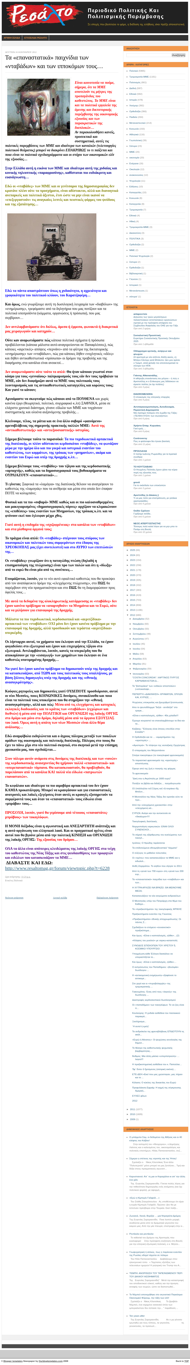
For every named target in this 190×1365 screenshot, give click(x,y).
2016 (133, 595)
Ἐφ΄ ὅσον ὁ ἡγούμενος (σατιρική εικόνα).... (154, 1069)
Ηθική (132, 221)
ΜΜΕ (132, 152)
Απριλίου (137, 658)
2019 (133, 580)
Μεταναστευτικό (137, 123)
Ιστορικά (133, 285)
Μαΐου (136, 653)
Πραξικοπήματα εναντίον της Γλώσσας (152, 914)
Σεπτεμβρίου (139, 633)
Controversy (140, 438)
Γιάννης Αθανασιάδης (145, 375)
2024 (133, 555)
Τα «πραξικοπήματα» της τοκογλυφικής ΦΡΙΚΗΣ (157, 909)
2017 (133, 590)
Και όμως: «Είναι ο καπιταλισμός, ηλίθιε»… (154, 962)
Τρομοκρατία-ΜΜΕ (139, 76)
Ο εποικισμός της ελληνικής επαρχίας (151, 397)
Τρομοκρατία (136, 209)
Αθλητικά (134, 134)
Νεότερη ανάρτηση (14, 897)
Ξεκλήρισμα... (139, 1021)
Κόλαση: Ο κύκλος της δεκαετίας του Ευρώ (154, 1082)
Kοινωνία (134, 198)
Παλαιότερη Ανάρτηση (107, 897)
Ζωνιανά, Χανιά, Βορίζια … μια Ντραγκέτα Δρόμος (155, 1215)
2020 (133, 575)
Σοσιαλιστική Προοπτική (147, 335)
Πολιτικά (133, 70)
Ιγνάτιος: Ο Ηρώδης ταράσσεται (148, 843)
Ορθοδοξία (135, 111)
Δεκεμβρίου (139, 618)
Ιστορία (133, 99)
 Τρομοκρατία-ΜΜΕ (139, 227)
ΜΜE (132, 250)
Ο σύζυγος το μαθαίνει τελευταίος (149, 853)
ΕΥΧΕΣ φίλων (139, 1095)
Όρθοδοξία (135, 267)
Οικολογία (134, 169)
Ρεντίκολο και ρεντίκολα (141, 1233)
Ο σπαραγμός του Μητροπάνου (148, 750)
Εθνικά (132, 94)
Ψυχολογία (134, 181)
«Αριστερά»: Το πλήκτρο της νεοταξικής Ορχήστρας (158, 745)
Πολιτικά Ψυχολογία (139, 256)
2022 (133, 565)
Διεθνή (132, 88)
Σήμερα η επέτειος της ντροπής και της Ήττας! (153, 1158)
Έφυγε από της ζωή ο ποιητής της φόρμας (154, 768)
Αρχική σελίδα (60, 897)
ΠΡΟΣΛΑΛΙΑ (140, 451)
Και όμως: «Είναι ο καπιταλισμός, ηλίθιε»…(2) (155, 935)
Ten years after (137, 1315)
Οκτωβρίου (139, 628)
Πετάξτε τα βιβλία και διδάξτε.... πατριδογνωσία (156, 783)
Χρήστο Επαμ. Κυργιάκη (146, 425)
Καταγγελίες (135, 192)
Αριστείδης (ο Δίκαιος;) (146, 495)
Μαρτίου (137, 663)
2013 (133, 610)
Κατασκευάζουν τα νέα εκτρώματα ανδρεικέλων (156, 895)
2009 (133, 1119)
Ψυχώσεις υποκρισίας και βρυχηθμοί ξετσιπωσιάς (157, 702)
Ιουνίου (137, 648)
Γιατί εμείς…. (139, 428)
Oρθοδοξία (135, 244)
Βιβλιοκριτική (136, 273)
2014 (133, 605)
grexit (136, 482)
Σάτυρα (133, 146)
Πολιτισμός (135, 82)
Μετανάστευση (136, 290)
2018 (133, 585)
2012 (133, 615)
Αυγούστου (139, 638)
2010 (133, 1114)
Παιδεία (133, 117)
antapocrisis (140, 314)
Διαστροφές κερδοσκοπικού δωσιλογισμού (154, 1000)
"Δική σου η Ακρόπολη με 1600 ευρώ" (151, 778)
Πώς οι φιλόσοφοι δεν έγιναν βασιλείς (151, 441)
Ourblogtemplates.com (51, 1361)
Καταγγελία (135, 204)
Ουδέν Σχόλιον (141, 510)
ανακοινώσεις (136, 175)
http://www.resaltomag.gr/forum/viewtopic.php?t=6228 (57, 868)
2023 (133, 560)
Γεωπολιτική (135, 140)
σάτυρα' (133, 296)
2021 (133, 570)
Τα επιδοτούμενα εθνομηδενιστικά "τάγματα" (154, 847)
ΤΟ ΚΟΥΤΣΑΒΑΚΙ (142, 466)
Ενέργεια (133, 163)
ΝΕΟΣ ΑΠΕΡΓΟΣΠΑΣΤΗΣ (147, 523)
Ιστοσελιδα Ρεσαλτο (35, 38)
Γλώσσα (133, 279)
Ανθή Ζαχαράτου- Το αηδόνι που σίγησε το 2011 (157, 866)
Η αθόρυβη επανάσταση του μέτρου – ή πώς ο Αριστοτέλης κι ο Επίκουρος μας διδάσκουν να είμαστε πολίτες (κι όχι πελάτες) (156, 381)
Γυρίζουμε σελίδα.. (142, 513)
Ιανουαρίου (139, 673)
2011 (133, 1109)
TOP (186, 1361)
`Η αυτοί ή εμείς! (140, 1026)
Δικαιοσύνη (135, 233)
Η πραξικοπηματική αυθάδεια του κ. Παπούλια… (157, 1064)
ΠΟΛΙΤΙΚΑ (134, 238)
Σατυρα (133, 262)
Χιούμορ (133, 105)
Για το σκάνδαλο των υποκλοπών (149, 485)
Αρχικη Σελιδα (12, 38)
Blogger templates (13, 1361)
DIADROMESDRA (143, 394)
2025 (133, 550)
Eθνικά (132, 215)
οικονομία (134, 157)
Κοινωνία (134, 128)
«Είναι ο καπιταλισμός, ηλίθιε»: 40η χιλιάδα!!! (155, 715)
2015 (133, 600)
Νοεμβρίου (138, 624)
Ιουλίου (137, 643)
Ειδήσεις (133, 186)
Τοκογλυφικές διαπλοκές (144, 821)
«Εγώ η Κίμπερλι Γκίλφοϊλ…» (144, 1197)
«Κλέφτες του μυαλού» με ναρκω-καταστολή (154, 940)
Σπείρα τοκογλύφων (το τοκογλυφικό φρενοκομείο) (158, 755)
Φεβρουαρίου (140, 668)
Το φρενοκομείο (140, 773)
